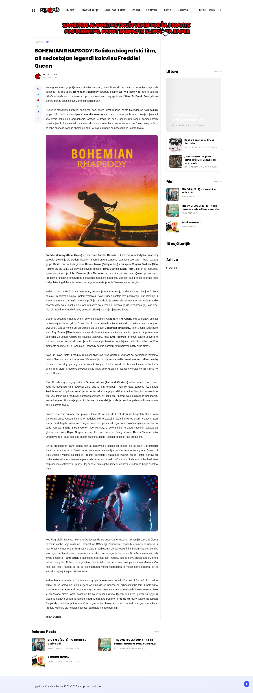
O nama (182, 10)
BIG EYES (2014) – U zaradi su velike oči (67, 641)
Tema (167, 10)
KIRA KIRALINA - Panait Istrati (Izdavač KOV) (188, 117)
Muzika (70, 10)
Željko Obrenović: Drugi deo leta (199, 141)
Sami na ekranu (58, 657)
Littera (136, 10)
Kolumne (152, 10)
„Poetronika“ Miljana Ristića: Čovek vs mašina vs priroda (200, 160)
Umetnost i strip (114, 10)
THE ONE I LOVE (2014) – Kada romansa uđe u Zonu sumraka (135, 641)
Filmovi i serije (89, 10)
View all (157, 631)
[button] (38, 118)
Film (47, 42)
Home (38, 42)
